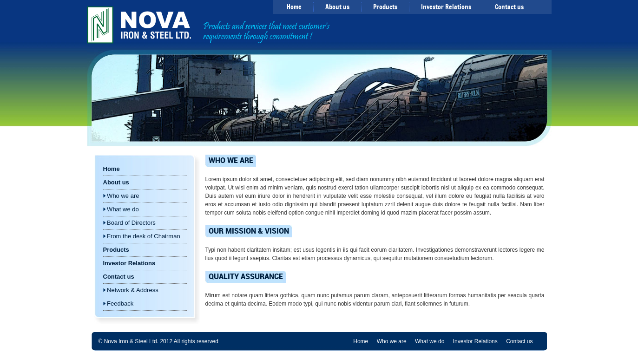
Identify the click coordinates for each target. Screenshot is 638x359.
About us (337, 7)
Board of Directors (129, 222)
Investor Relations (446, 7)
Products (385, 7)
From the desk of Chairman (141, 236)
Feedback (118, 303)
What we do (121, 209)
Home (294, 7)
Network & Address (130, 290)
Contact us (509, 7)
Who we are (121, 195)
